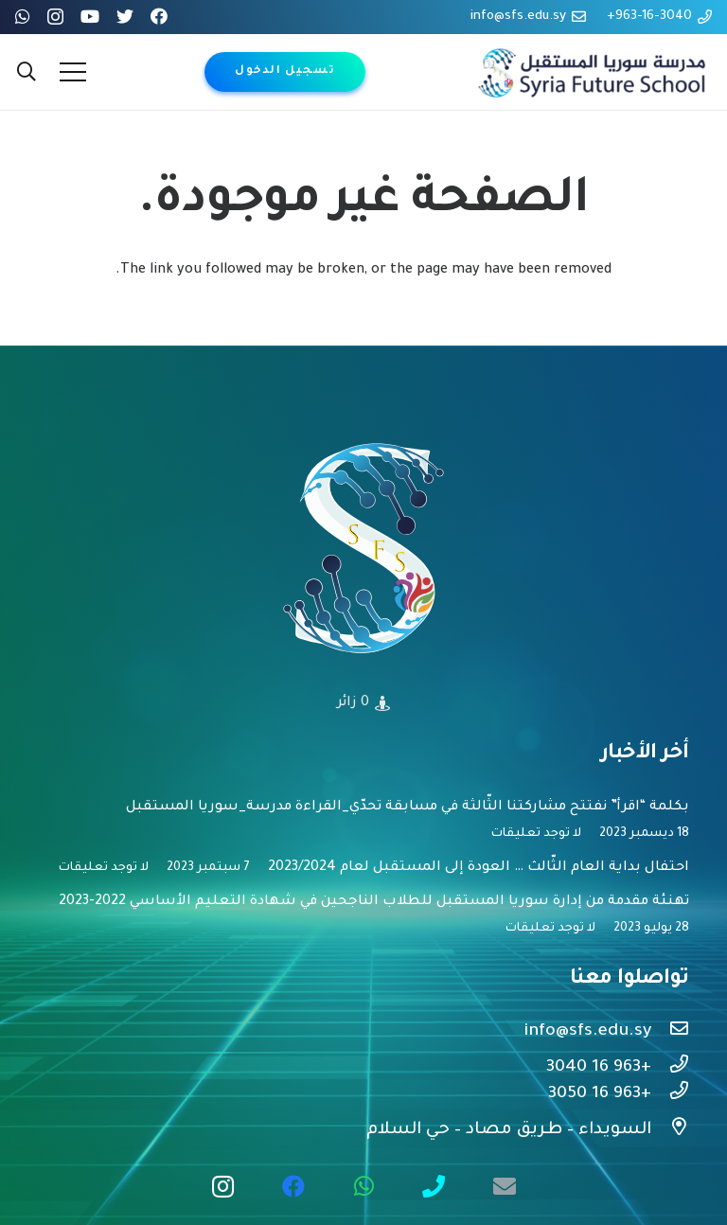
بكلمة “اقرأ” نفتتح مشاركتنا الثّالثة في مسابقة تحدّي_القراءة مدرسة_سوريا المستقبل (407, 807)
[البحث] (26, 72)
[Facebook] (159, 16)
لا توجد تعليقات (536, 834)
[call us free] (433, 1186)
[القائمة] (72, 72)
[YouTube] (89, 16)
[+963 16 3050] (670, 1094)
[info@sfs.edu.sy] (670, 1032)
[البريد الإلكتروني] (504, 1186)
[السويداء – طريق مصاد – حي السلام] (670, 1130)
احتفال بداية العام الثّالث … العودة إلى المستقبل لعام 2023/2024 (478, 868)
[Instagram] (55, 17)
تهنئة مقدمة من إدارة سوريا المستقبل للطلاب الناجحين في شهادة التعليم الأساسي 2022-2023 (374, 902)
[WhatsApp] (22, 16)
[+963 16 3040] (670, 1068)
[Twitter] (124, 16)
